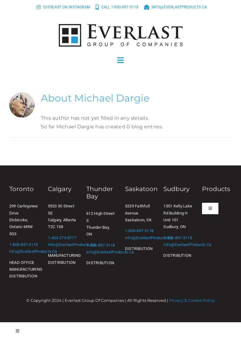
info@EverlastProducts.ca (33, 251)
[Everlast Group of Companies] (121, 26)
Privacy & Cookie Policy (192, 300)
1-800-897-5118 (23, 244)
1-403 (53, 238)
